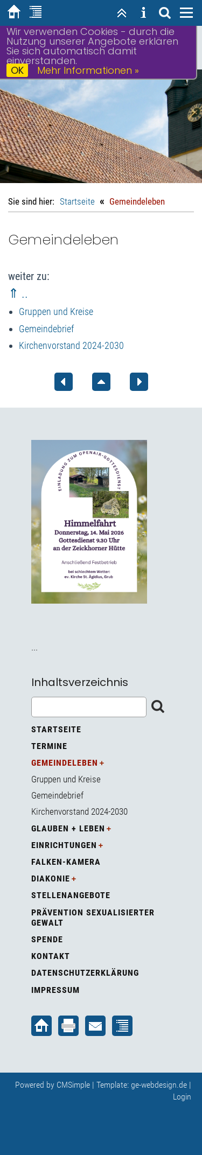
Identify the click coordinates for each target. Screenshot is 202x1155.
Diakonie (50, 878)
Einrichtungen (64, 845)
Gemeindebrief (46, 328)
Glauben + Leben (68, 828)
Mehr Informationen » (88, 70)
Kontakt (50, 956)
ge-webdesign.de (159, 1085)
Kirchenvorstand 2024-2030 (71, 345)
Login (182, 1096)
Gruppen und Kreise (56, 311)
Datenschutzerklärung (85, 973)
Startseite (77, 201)
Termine (49, 746)
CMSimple (73, 1085)
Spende (47, 939)
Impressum (55, 990)
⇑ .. (18, 293)
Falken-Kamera (66, 862)
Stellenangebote (70, 895)
